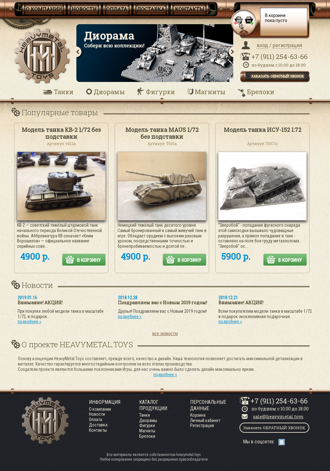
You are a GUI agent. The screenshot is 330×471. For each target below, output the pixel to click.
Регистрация (202, 425)
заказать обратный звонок (277, 76)
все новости (165, 333)
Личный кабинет (205, 420)
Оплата (95, 419)
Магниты (210, 92)
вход (262, 45)
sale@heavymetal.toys (278, 417)
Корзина (198, 415)
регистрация (287, 45)
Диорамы (109, 92)
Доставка (98, 424)
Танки (64, 92)
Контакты (98, 430)
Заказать (274, 427)
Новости (97, 414)
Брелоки (260, 92)
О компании (100, 409)
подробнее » (29, 321)
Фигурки (160, 92)
